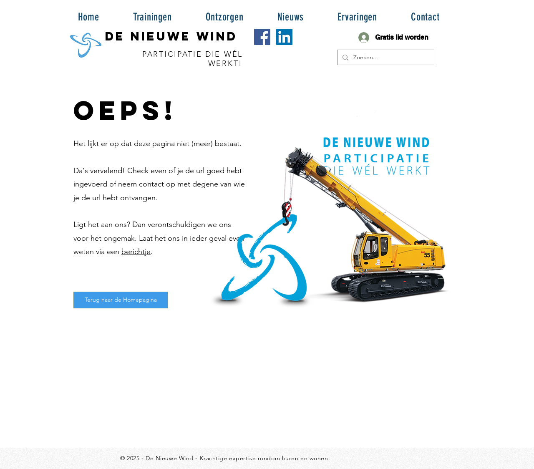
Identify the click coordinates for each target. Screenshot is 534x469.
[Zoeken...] (384, 57)
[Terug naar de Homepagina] (120, 300)
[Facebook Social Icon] (262, 37)
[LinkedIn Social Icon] (284, 37)
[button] (152, 17)
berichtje (136, 251)
